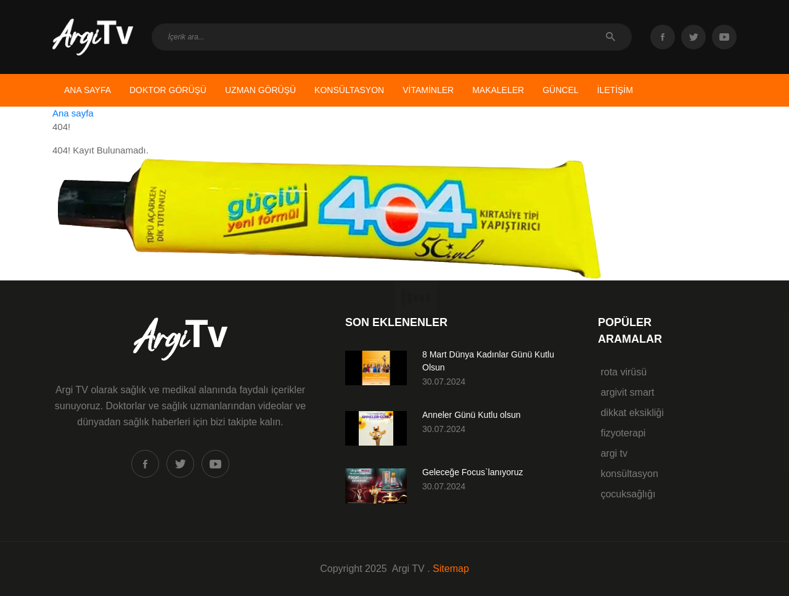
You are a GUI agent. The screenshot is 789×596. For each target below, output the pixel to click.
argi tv (613, 453)
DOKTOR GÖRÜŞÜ (167, 90)
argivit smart (626, 392)
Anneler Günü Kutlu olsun (471, 415)
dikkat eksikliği (631, 412)
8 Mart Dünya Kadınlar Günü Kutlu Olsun (488, 360)
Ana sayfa (73, 113)
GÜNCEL (560, 90)
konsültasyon (628, 473)
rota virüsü (622, 372)
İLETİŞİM (615, 90)
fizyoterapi (621, 433)
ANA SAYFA (87, 90)
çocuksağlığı (626, 494)
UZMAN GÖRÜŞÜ (260, 90)
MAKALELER (498, 90)
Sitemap (451, 568)
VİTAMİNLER (428, 90)
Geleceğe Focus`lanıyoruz (472, 472)
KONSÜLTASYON (349, 90)
